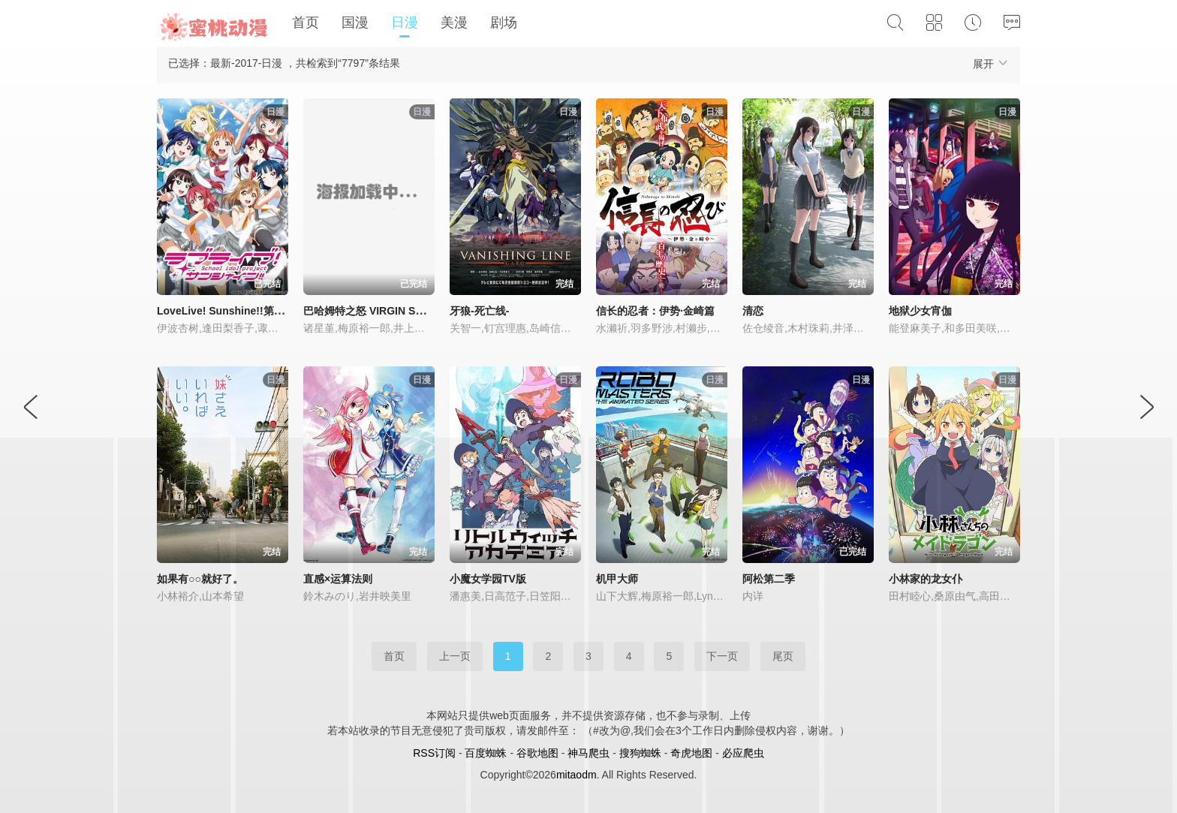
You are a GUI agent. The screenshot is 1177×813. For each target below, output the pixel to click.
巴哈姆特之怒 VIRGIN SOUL (370, 311)
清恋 (752, 311)
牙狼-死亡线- (479, 311)
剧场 (503, 22)
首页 (305, 22)
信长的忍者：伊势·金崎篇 (655, 311)
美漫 (454, 22)
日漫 (404, 22)
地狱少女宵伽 (920, 311)
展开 (991, 63)
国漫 (355, 22)
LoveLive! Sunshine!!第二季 (226, 311)
